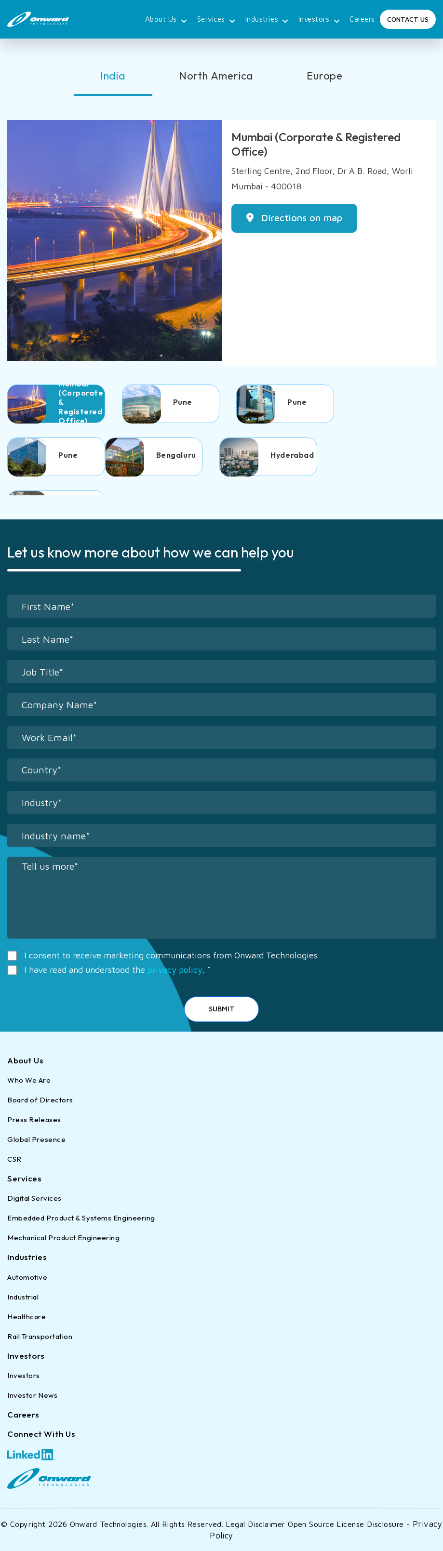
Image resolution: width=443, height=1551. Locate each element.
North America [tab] (216, 75)
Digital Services (34, 1198)
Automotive (27, 1277)
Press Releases (34, 1119)
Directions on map (294, 217)
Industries (267, 20)
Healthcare (26, 1316)
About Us (166, 20)
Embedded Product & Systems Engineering (81, 1217)
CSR (14, 1159)
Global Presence (36, 1139)
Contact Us (408, 19)
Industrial (23, 1296)
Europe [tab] (325, 75)
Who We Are (29, 1080)
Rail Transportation (39, 1336)
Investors (319, 20)
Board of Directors (40, 1099)
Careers (362, 19)
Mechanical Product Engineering (63, 1237)
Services (216, 20)
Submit (221, 1009)
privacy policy (175, 970)
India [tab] (113, 75)
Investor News (32, 1395)
